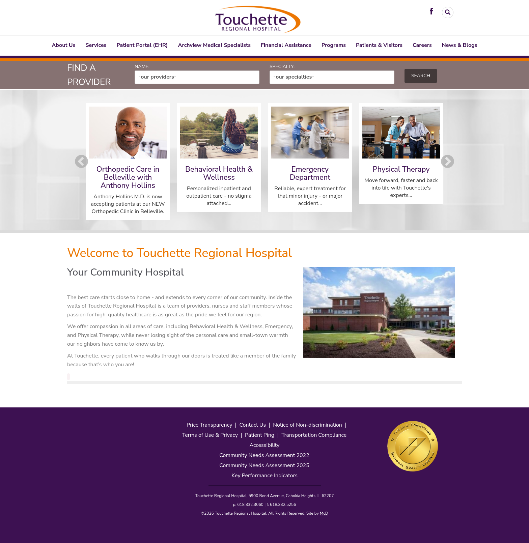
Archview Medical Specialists (214, 45)
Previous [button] (81, 161)
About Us (63, 45)
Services (96, 45)
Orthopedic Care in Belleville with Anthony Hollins (127, 177)
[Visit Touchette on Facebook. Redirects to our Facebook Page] (433, 11)
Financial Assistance (286, 45)
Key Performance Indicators (264, 475)
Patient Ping (259, 435)
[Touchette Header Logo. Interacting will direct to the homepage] (259, 18)
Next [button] (447, 161)
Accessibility (264, 445)
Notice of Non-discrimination (307, 425)
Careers (422, 45)
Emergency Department (310, 173)
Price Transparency (209, 425)
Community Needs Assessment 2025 (264, 465)
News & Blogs (459, 45)
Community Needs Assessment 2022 (264, 455)
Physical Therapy (400, 169)
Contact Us (252, 425)
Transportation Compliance (313, 435)
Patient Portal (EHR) (142, 45)
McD (324, 513)
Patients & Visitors (379, 45)
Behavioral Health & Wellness (219, 173)
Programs (334, 45)
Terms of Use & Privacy (210, 435)
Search (420, 76)
